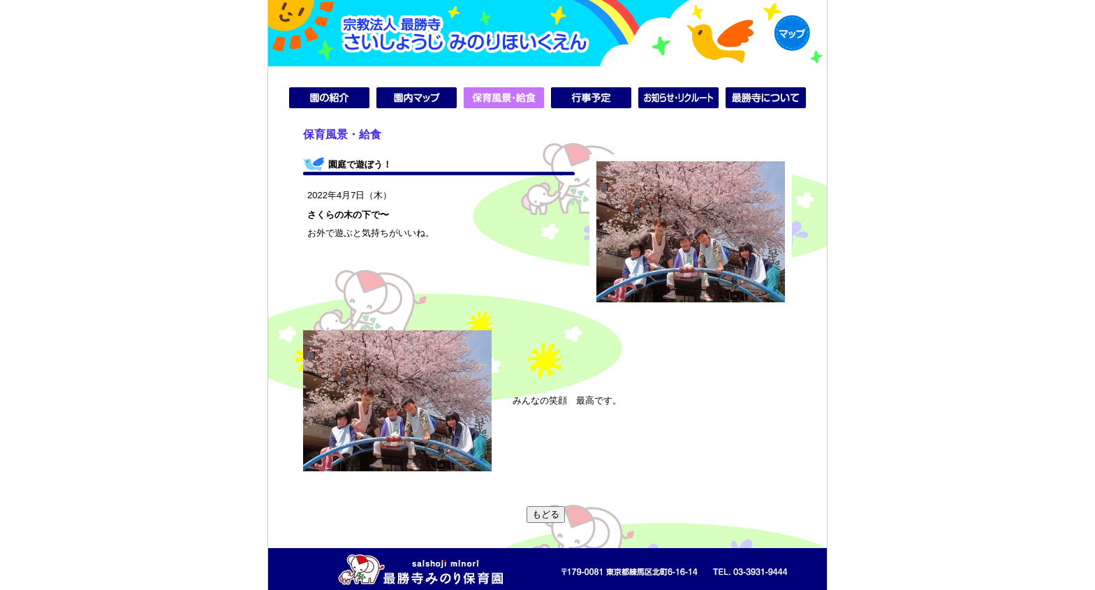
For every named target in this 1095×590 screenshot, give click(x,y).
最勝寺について (766, 97)
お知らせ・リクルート (678, 97)
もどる (545, 514)
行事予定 (591, 97)
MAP (792, 33)
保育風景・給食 (504, 97)
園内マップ (416, 97)
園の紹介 (329, 97)
